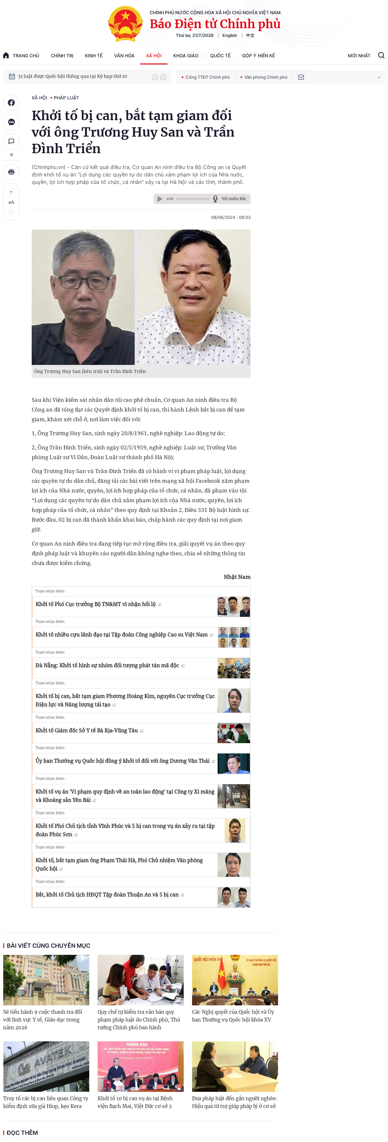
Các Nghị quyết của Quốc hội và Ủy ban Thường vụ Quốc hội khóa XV (233, 1016)
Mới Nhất (359, 55)
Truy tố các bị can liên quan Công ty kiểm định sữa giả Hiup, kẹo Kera (45, 1102)
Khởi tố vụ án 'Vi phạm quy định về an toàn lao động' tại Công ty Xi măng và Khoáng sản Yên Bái (125, 796)
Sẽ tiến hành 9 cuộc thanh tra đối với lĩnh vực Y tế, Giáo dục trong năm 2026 (42, 1020)
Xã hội (154, 55)
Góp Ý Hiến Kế (258, 55)
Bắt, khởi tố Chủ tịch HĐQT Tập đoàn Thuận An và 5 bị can (110, 894)
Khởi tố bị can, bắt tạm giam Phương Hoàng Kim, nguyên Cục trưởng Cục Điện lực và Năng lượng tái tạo (125, 700)
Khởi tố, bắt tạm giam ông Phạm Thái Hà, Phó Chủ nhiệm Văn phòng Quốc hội (119, 864)
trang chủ (21, 55)
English (229, 35)
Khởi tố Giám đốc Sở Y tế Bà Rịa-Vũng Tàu (89, 730)
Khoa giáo (186, 55)
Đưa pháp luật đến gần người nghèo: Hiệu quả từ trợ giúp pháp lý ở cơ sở (234, 1102)
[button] (155, 77)
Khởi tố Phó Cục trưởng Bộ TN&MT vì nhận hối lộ (98, 604)
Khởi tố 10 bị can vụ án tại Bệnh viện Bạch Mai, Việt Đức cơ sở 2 (135, 1102)
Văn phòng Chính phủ (264, 77)
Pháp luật (66, 97)
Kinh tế (93, 55)
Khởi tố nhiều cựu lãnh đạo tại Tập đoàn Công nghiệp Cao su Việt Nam (124, 634)
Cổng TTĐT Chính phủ (206, 77)
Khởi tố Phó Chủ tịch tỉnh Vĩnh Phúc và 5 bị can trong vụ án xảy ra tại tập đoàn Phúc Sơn (125, 830)
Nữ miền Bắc (234, 198)
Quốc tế (220, 55)
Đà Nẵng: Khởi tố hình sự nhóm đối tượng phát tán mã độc (110, 665)
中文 (250, 35)
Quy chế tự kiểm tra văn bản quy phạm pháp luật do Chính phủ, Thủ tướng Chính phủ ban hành (139, 1020)
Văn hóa (124, 55)
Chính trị (62, 55)
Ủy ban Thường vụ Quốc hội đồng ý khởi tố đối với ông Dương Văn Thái (125, 760)
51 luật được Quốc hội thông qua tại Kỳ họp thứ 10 (72, 77)
